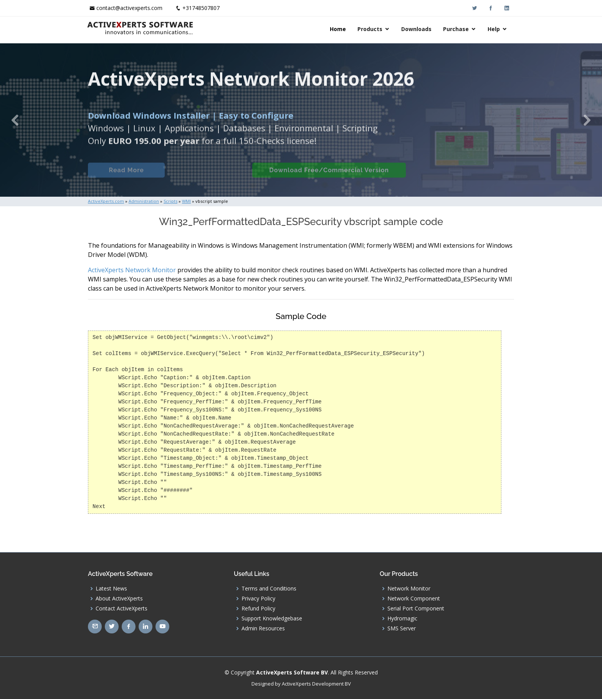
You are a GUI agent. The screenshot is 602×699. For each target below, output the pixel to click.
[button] (15, 120)
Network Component (413, 598)
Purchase (457, 29)
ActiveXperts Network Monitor (132, 270)
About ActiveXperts (119, 598)
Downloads (417, 29)
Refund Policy (258, 608)
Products (371, 29)
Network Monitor (408, 588)
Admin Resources (263, 628)
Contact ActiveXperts (121, 608)
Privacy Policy (258, 598)
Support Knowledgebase (271, 618)
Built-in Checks (208, 175)
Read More (126, 175)
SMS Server (401, 628)
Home (339, 29)
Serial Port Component (415, 608)
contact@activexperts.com (129, 8)
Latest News (111, 588)
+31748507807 (201, 8)
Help (495, 29)
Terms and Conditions (268, 588)
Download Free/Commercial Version (329, 175)
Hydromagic (402, 618)
